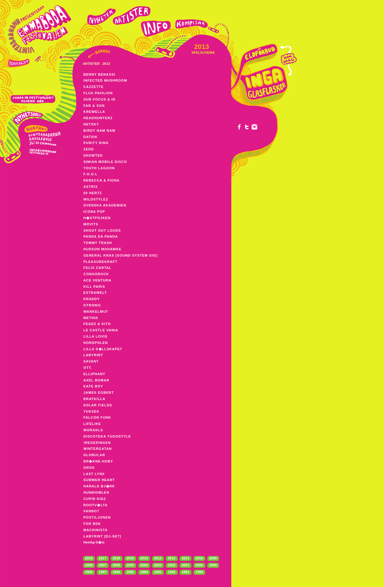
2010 (199, 558)
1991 (185, 572)
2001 (185, 565)
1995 (130, 572)
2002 (172, 565)
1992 (172, 572)
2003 (158, 565)
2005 (130, 565)
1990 (199, 572)
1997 (102, 572)
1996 (116, 572)
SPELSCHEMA (203, 52)
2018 (89, 558)
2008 (89, 565)
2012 (172, 558)
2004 (144, 565)
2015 (130, 558)
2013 (158, 558)
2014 (144, 558)
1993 (158, 572)
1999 (213, 565)
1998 (89, 572)
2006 (116, 565)
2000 (199, 565)
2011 (185, 558)
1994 (144, 572)
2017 (102, 558)
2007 (102, 565)
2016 (116, 558)
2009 (213, 558)
